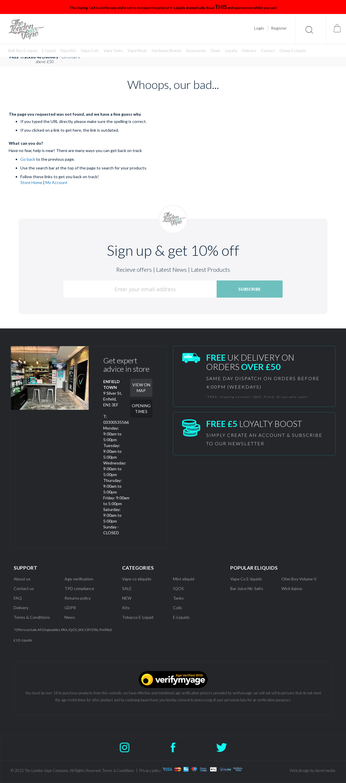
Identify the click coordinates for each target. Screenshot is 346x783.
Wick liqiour (291, 588)
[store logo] (26, 29)
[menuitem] (23, 50)
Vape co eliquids (136, 578)
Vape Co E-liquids (246, 578)
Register (279, 28)
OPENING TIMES (141, 408)
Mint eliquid (183, 578)
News (70, 617)
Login (259, 28)
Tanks (178, 598)
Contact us (24, 588)
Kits (126, 607)
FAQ (18, 598)
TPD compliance (79, 588)
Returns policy (78, 598)
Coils (177, 607)
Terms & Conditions (32, 617)
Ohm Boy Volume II (299, 578)
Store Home (31, 182)
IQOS (178, 588)
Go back (27, 159)
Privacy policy (150, 770)
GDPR (70, 607)
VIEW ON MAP (141, 387)
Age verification (79, 578)
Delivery (21, 607)
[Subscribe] (250, 289)
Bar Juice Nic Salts (246, 588)
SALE (127, 588)
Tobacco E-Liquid (138, 617)
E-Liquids (181, 617)
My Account (56, 182)
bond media (325, 770)
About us (22, 578)
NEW (126, 598)
